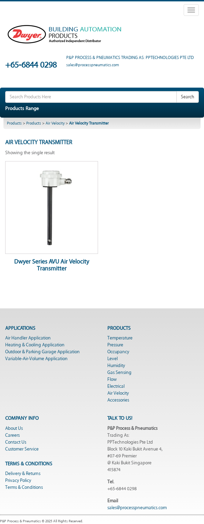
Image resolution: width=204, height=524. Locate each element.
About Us (14, 428)
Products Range (22, 108)
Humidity (116, 365)
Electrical (116, 386)
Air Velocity (55, 123)
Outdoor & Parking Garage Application (42, 352)
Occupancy (118, 352)
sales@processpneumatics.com (137, 508)
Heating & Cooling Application (35, 345)
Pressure (115, 345)
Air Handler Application (28, 338)
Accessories (118, 400)
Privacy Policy (18, 480)
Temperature (120, 338)
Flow (112, 379)
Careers (12, 435)
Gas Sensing (119, 372)
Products (14, 123)
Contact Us (15, 442)
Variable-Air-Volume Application (36, 359)
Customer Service (22, 449)
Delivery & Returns (22, 473)
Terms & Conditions (24, 487)
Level (112, 359)
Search (187, 97)
